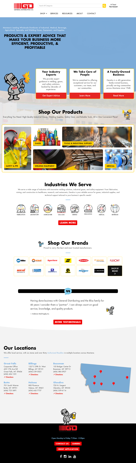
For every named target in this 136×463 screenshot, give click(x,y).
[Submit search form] (104, 6)
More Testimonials (68, 322)
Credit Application (68, 449)
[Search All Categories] (70, 6)
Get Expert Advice (51, 95)
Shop (42, 13)
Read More (118, 95)
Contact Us (62, 443)
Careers (76, 443)
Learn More (84, 95)
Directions (9, 377)
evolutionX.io (51, 461)
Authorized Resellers (55, 353)
